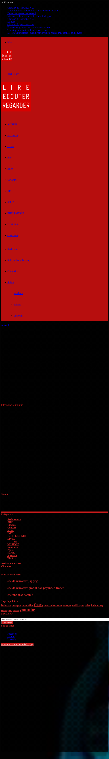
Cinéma (12, 180)
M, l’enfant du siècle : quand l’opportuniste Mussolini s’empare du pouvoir (44, 32)
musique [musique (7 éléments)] (67, 605)
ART (9, 191)
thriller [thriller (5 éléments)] (16, 611)
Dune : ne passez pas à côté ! (21, 13)
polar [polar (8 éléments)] (87, 605)
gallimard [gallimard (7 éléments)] (47, 605)
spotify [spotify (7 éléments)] (4, 610)
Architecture (14, 519)
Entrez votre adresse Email (14, 616)
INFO (10, 169)
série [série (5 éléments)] (10, 611)
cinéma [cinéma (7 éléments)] (25, 605)
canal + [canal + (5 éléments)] (8, 605)
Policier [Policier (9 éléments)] (95, 605)
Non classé (13, 547)
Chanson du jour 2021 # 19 (20, 24)
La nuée (11, 21)
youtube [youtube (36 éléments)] (27, 609)
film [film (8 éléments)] (31, 605)
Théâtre (12, 224)
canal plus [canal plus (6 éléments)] (16, 605)
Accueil (5, 325)
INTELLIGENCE (15, 213)
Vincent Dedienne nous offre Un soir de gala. (29, 16)
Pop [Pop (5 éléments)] (101, 605)
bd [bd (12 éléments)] (3, 605)
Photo (10, 550)
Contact (12, 235)
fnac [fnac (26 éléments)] (38, 605)
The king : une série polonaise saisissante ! (28, 30)
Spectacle (12, 555)
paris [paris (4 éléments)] (82, 605)
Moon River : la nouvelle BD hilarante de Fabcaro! (32, 10)
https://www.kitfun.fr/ (12, 405)
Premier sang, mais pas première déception (28, 27)
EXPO (10, 530)
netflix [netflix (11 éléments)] (76, 605)
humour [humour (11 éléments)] (57, 605)
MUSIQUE (12, 135)
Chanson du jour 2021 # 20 (20, 7)
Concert (11, 527)
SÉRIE (10, 202)
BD (9, 157)
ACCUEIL (12, 124)
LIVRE (10, 146)
